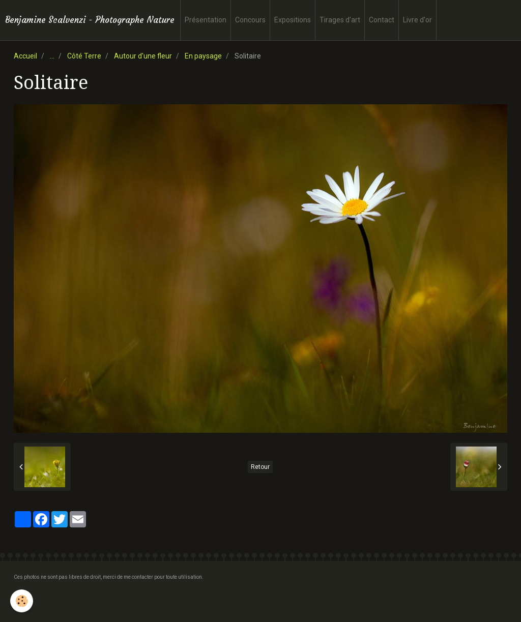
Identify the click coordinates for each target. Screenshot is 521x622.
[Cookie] (21, 600)
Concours (250, 20)
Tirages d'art (340, 20)
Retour (260, 466)
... (52, 56)
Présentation (205, 20)
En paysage (203, 56)
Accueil (25, 56)
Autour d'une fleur (143, 56)
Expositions (292, 20)
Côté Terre (84, 56)
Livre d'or (417, 20)
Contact (381, 20)
